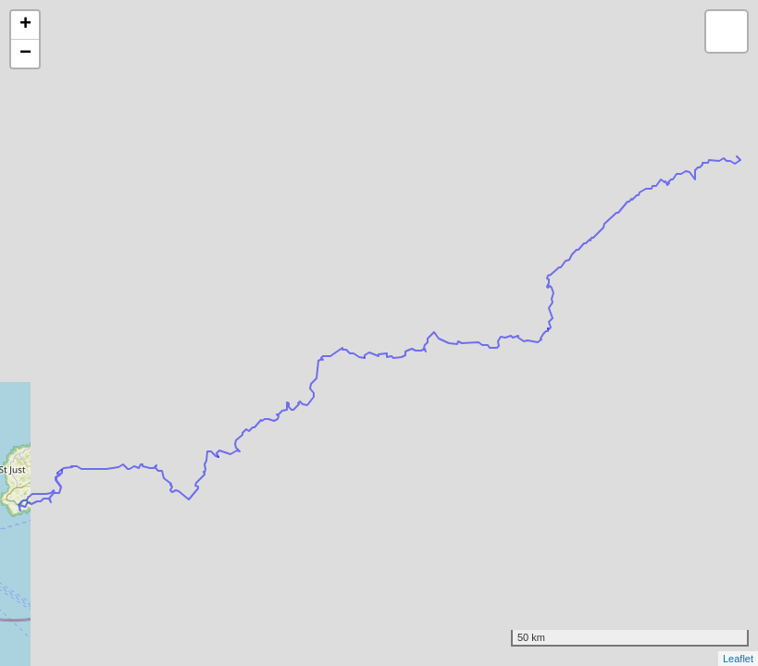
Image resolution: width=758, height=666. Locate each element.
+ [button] (25, 25)
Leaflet (738, 658)
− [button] (25, 54)
